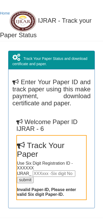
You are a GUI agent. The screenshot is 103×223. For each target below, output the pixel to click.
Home (5, 13)
